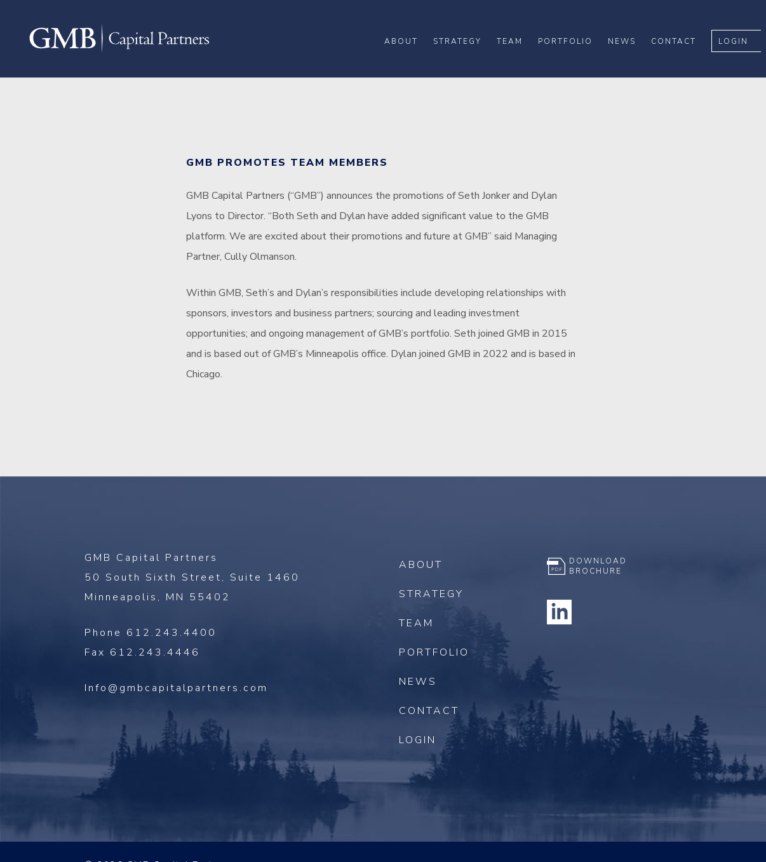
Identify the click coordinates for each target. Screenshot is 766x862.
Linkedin (559, 611)
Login (738, 51)
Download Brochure (598, 566)
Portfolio (570, 51)
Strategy (462, 51)
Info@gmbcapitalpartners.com (176, 688)
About (406, 51)
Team (515, 51)
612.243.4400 (171, 633)
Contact (678, 51)
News (627, 51)
